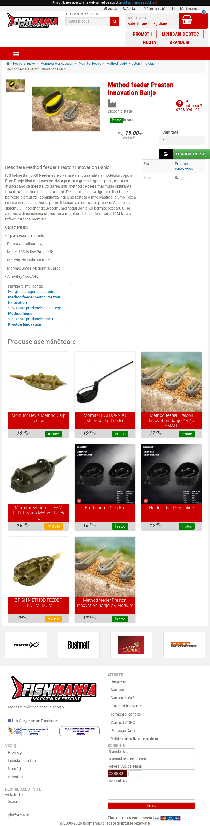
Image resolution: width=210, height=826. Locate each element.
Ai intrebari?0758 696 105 (189, 105)
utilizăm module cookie (138, 2)
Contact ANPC (122, 722)
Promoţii (142, 34)
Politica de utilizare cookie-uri (134, 739)
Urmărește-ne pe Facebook (32, 721)
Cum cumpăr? (154, 9)
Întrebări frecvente (185, 9)
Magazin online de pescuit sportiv (54, 691)
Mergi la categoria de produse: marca (34, 297)
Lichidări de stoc (180, 34)
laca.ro (14, 801)
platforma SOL (20, 815)
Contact (130, 9)
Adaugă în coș (191, 154)
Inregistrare (158, 23)
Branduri (179, 42)
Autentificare (137, 23)
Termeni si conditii (125, 714)
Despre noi (119, 681)
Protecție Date (122, 730)
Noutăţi (151, 42)
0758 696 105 (82, 14)
